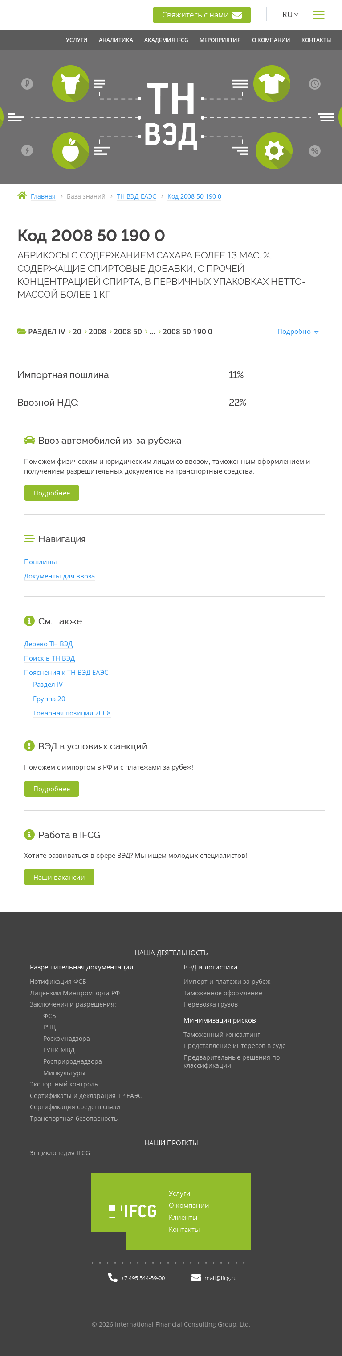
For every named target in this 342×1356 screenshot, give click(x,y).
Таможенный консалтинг (221, 1035)
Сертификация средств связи (75, 1107)
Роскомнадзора (66, 1039)
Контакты (184, 1229)
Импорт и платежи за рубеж (226, 982)
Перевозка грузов (210, 1004)
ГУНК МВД (59, 1050)
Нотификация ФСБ (58, 982)
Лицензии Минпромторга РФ (75, 993)
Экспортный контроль (64, 1084)
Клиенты (183, 1217)
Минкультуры (64, 1073)
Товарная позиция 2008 (72, 712)
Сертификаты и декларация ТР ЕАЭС (86, 1096)
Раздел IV (48, 684)
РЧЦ (49, 1027)
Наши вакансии (59, 877)
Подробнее (51, 492)
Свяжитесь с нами (202, 14)
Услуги (180, 1193)
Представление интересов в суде (234, 1046)
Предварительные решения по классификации (231, 1061)
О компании (189, 1205)
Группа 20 (49, 698)
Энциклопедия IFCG (60, 1153)
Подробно (294, 331)
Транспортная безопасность (74, 1119)
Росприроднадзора (72, 1061)
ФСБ (49, 1016)
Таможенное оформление (222, 993)
